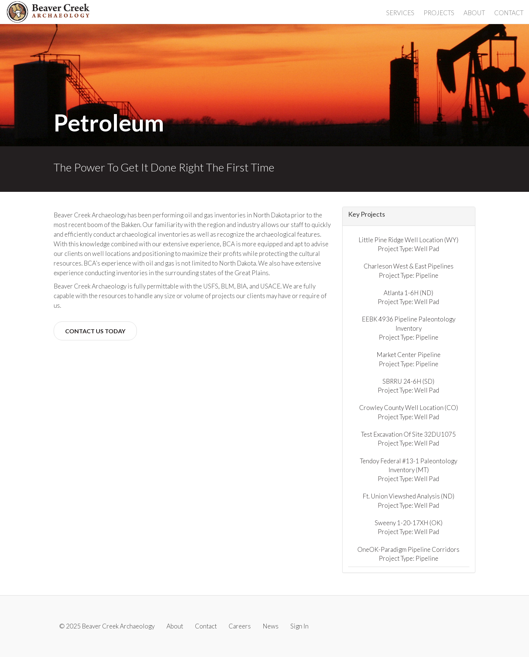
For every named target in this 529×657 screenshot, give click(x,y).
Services (400, 13)
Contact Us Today (95, 330)
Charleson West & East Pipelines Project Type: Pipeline (409, 270)
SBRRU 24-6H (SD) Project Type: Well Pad (408, 385)
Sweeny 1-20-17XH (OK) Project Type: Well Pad (408, 527)
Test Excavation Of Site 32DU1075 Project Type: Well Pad (408, 438)
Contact (508, 13)
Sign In (299, 626)
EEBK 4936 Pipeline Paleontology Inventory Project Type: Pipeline (408, 328)
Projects (439, 13)
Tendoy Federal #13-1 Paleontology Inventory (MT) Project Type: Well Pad (408, 470)
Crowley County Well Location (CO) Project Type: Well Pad (408, 412)
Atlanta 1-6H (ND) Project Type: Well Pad (408, 297)
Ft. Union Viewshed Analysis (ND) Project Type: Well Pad (408, 500)
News (271, 626)
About (474, 13)
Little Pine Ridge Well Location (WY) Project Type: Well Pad (408, 244)
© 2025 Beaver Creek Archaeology (107, 626)
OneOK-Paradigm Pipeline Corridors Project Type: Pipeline (408, 554)
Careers (240, 626)
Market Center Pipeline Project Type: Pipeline (409, 359)
